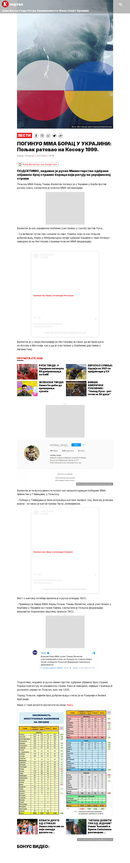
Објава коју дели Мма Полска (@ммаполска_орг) (65, 333)
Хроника (83, 10)
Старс (23, 10)
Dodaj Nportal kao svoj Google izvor (37, 164)
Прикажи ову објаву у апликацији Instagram (53, 552)
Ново (5, 10)
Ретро (32, 10)
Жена (63, 10)
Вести (14, 10)
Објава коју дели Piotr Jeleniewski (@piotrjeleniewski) (65, 589)
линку (69, 704)
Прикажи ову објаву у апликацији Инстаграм (54, 295)
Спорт (71, 10)
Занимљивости (47, 10)
